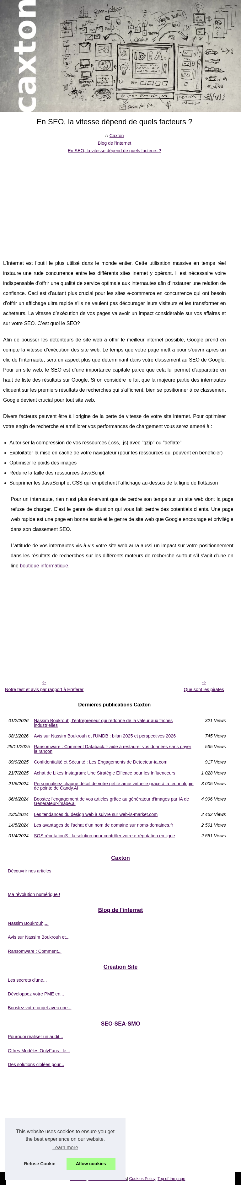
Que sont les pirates (204, 689)
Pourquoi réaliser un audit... (35, 1036)
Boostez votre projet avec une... (39, 1007)
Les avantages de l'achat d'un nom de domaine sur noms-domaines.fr (103, 825)
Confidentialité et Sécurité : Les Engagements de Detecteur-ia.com (101, 762)
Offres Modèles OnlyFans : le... (39, 1050)
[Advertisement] (114, 202)
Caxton (117, 135)
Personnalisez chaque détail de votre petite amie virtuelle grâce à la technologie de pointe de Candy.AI (114, 786)
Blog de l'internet (114, 143)
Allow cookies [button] (91, 1163)
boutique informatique (44, 565)
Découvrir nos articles (29, 870)
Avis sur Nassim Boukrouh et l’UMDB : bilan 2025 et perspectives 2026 (105, 736)
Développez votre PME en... (36, 993)
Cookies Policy (142, 1178)
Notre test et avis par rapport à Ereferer (44, 689)
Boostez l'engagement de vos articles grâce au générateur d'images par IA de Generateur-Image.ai (111, 801)
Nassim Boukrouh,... (28, 923)
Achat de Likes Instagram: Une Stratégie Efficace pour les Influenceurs (104, 773)
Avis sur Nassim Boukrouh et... (38, 937)
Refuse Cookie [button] (39, 1163)
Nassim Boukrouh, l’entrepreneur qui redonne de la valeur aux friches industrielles (103, 722)
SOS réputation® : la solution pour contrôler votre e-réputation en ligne (104, 836)
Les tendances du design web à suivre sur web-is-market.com (96, 814)
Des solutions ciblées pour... (36, 1064)
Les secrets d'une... (27, 980)
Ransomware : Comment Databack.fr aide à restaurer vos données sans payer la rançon (112, 748)
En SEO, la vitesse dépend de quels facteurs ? (114, 150)
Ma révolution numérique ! (34, 894)
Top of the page (171, 1178)
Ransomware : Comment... (35, 951)
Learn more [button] (65, 1147)
